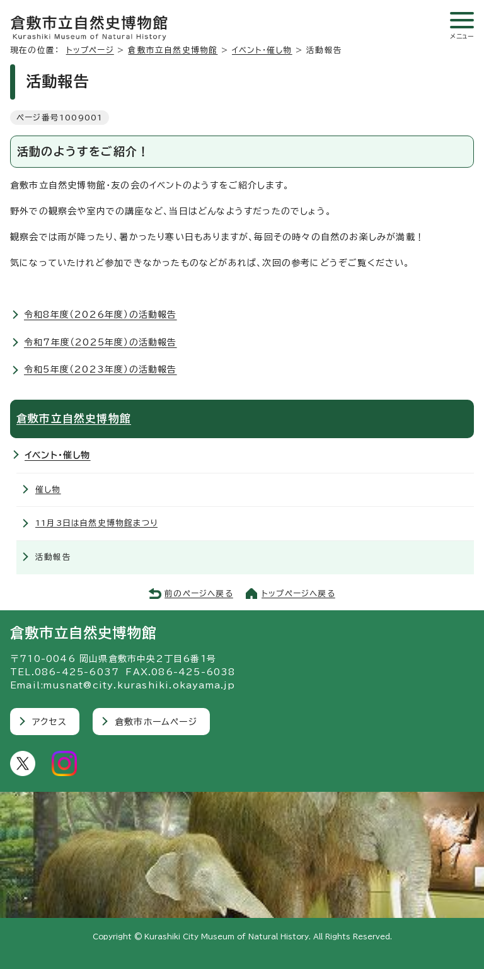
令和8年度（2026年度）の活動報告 (100, 314)
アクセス (49, 721)
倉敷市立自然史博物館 (172, 50)
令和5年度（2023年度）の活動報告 (100, 369)
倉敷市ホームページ (156, 721)
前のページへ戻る (198, 593)
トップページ (90, 50)
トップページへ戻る (298, 593)
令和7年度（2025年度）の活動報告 (100, 342)
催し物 (48, 489)
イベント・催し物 (262, 50)
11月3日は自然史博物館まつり (96, 523)
